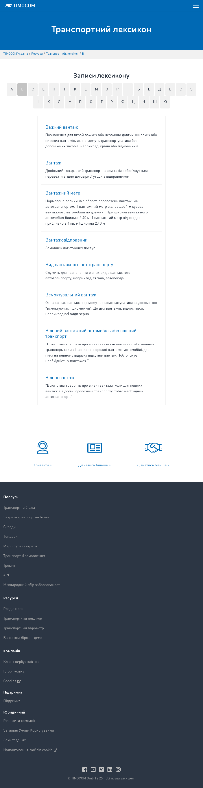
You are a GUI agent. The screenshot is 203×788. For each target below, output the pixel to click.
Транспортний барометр (23, 628)
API (6, 575)
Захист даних (14, 740)
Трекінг (9, 566)
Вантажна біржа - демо (22, 638)
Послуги (10, 496)
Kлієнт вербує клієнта (21, 662)
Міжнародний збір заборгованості (32, 585)
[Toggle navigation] (196, 5)
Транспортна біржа (19, 508)
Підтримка (11, 701)
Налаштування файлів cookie (30, 750)
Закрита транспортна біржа (26, 517)
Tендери (10, 537)
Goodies (12, 681)
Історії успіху (13, 671)
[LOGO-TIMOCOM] (20, 5)
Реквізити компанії (19, 721)
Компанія (11, 651)
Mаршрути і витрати (20, 546)
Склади (9, 527)
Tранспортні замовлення (24, 556)
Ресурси (10, 598)
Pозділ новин (14, 609)
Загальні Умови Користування (28, 730)
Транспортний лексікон (22, 618)
